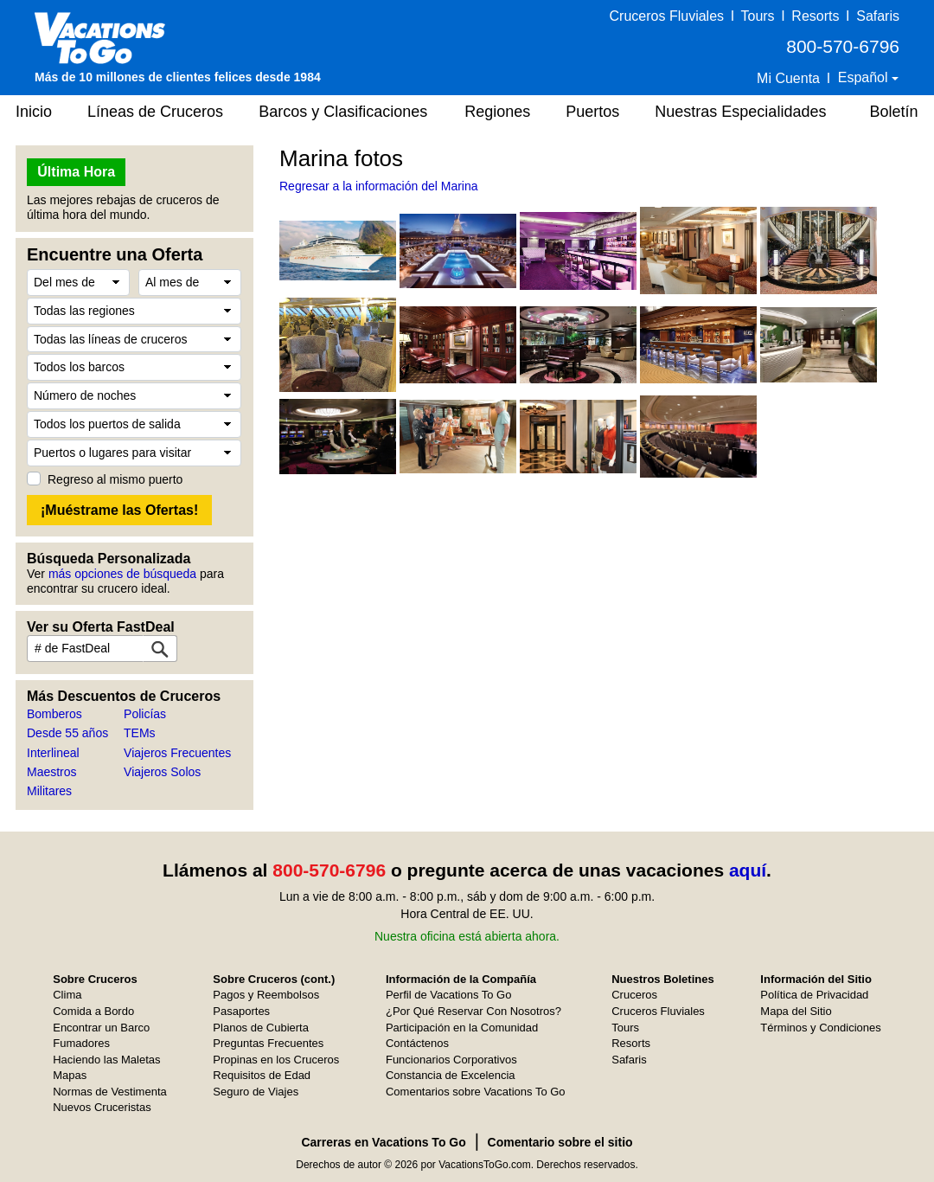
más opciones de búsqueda (122, 574)
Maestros (52, 772)
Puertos (592, 111)
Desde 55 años (67, 733)
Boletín (893, 111)
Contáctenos (417, 1043)
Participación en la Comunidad (462, 1027)
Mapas (69, 1075)
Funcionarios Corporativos (451, 1059)
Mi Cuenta (788, 78)
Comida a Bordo (93, 1011)
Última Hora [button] (76, 171)
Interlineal (53, 753)
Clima (67, 994)
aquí (747, 870)
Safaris (877, 16)
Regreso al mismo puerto (115, 479)
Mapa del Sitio (795, 1011)
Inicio (34, 111)
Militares (49, 791)
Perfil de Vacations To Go (449, 994)
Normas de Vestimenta (110, 1091)
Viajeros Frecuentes (177, 753)
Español (865, 77)
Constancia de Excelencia (450, 1075)
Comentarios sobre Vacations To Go (476, 1091)
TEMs (140, 733)
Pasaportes (241, 1011)
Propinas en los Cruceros (276, 1059)
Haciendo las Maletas (106, 1059)
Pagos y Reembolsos (266, 994)
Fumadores (81, 1043)
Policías (145, 714)
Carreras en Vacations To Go (383, 1142)
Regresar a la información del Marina (378, 186)
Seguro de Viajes (255, 1091)
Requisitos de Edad (261, 1075)
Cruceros (634, 994)
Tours (757, 16)
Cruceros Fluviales (667, 16)
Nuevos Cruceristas (101, 1107)
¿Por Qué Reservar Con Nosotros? (473, 1011)
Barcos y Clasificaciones (343, 111)
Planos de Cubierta (261, 1027)
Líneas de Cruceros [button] (155, 111)
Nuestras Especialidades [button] (740, 111)
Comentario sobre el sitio (560, 1142)
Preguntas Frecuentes (268, 1043)
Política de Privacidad (814, 994)
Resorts (815, 16)
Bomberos (54, 714)
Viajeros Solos (162, 772)
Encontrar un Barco (101, 1027)
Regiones (497, 111)
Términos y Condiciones (820, 1027)
